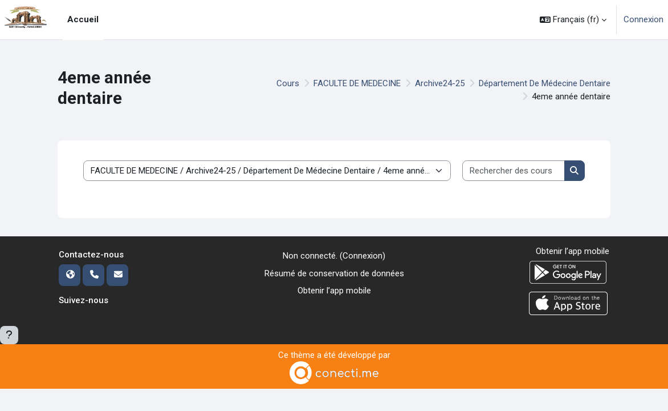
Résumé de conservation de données (334, 273)
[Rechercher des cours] (513, 171)
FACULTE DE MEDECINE (357, 83)
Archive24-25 (440, 83)
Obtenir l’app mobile (334, 290)
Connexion (643, 19)
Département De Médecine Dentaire (544, 83)
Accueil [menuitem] (83, 19)
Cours (287, 83)
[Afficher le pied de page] (9, 335)
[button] (573, 19)
